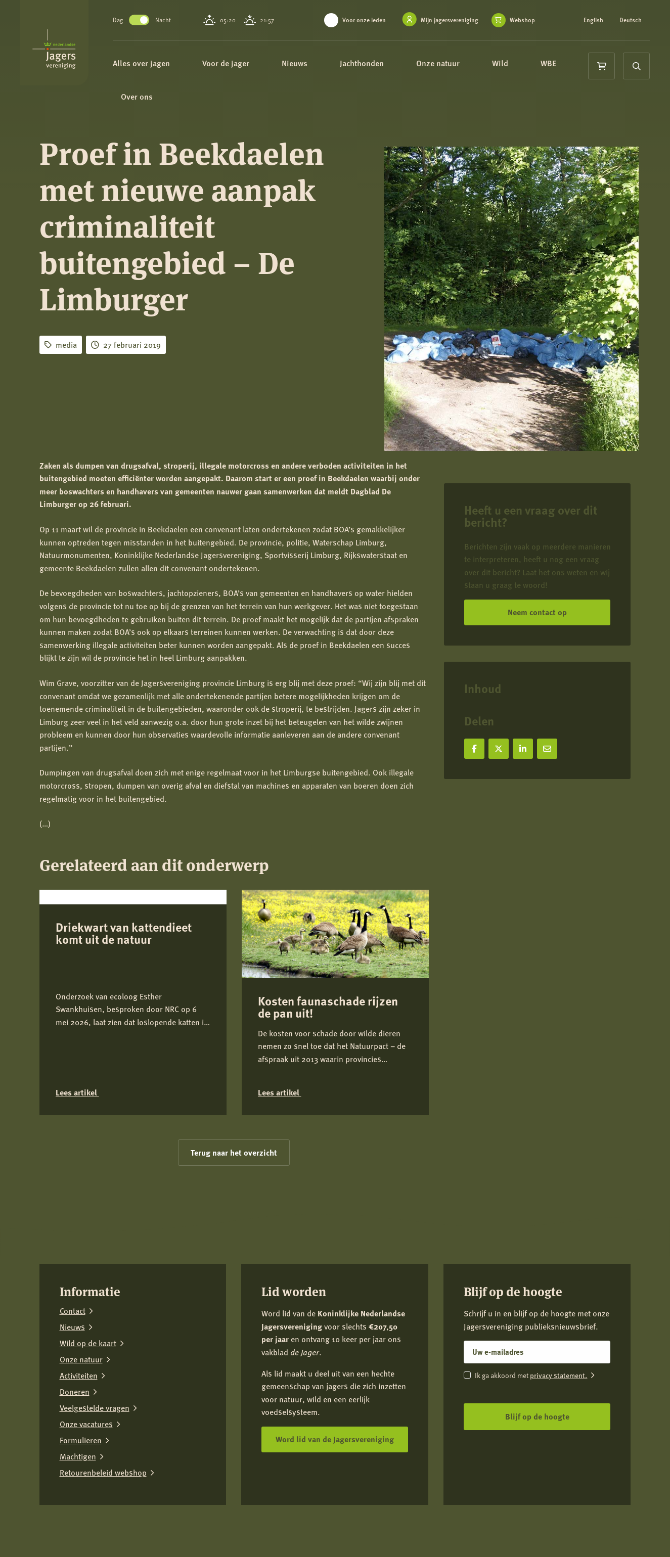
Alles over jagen (172, 64)
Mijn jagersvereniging (449, 20)
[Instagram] (560, 1534)
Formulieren (81, 1440)
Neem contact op (537, 612)
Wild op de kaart (88, 1343)
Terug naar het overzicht (234, 1152)
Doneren (75, 1392)
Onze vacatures (86, 1424)
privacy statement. (558, 1375)
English (593, 20)
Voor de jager (256, 64)
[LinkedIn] (592, 1534)
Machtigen (78, 1456)
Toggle (165, 20)
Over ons (215, 101)
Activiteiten (79, 1375)
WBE (159, 101)
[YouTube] (623, 1534)
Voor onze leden (364, 20)
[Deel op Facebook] (474, 749)
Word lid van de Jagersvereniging (335, 1439)
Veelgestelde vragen (94, 1408)
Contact (72, 1311)
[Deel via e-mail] (547, 749)
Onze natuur (468, 64)
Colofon (186, 1528)
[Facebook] (529, 1534)
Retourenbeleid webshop (103, 1473)
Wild (530, 64)
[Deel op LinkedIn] (523, 749)
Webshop (522, 20)
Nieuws (324, 64)
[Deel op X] (498, 749)
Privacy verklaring (137, 1528)
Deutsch (630, 20)
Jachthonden (392, 64)
